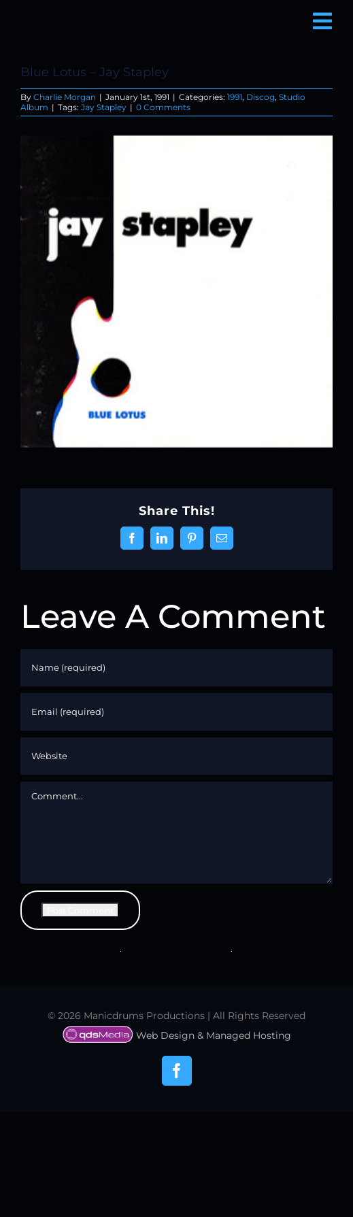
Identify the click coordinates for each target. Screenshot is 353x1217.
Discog (260, 97)
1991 (234, 97)
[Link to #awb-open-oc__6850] (322, 21)
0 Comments (163, 107)
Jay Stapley (104, 107)
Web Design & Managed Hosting (177, 1035)
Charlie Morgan (64, 97)
